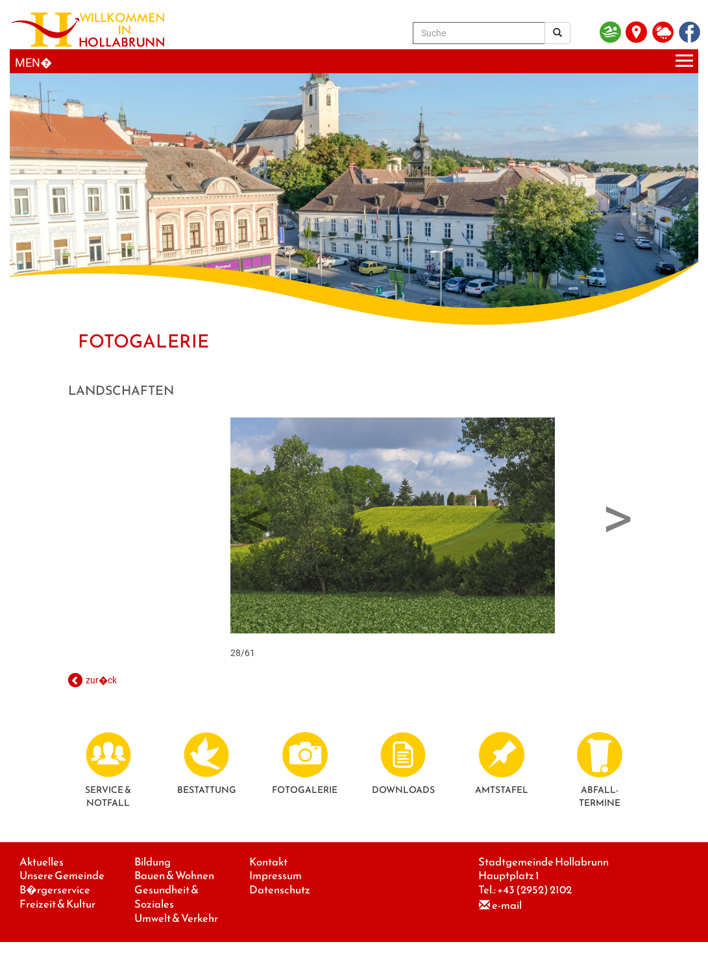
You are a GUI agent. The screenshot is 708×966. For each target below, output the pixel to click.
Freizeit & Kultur (57, 904)
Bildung (152, 862)
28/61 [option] (392, 538)
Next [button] (618, 514)
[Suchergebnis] (557, 33)
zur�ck (101, 680)
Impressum (275, 875)
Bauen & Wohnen (174, 875)
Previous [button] (256, 514)
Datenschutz (279, 890)
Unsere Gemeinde (61, 875)
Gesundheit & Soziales (166, 897)
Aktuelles (41, 862)
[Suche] (479, 33)
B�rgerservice (54, 890)
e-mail (507, 905)
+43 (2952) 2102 (534, 890)
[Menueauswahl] (354, 61)
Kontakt (268, 862)
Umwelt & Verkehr (176, 918)
